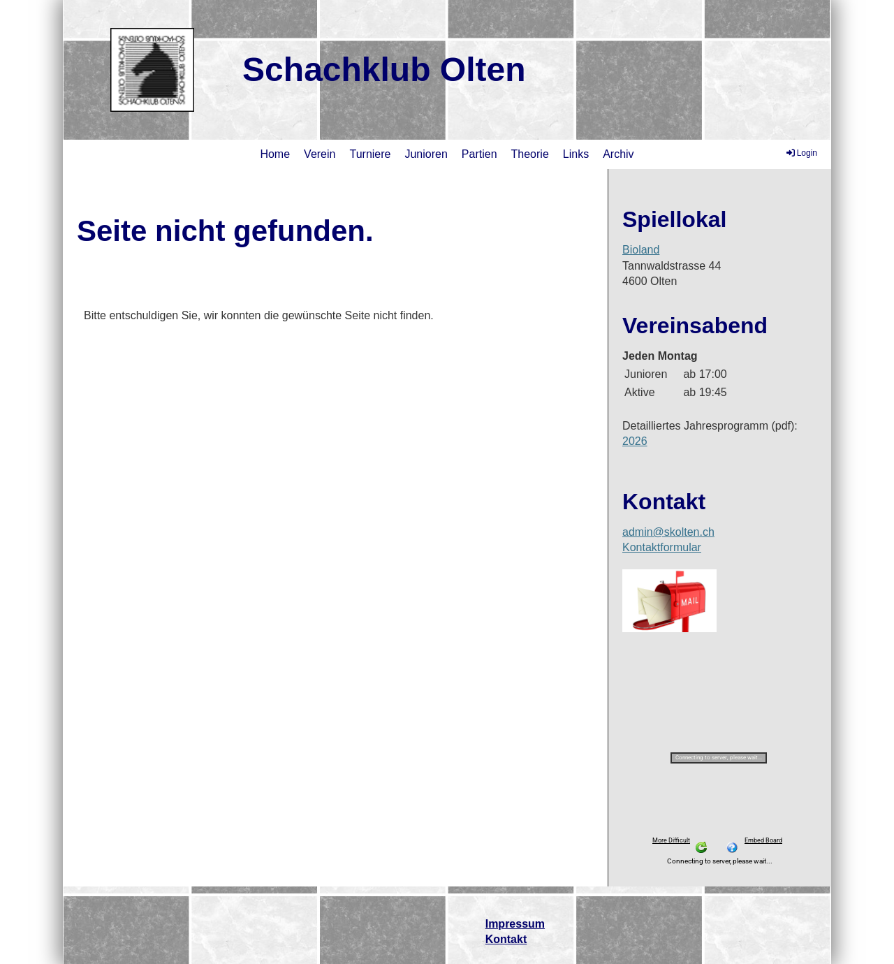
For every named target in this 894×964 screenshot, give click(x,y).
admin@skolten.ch (668, 532)
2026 (634, 441)
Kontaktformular (661, 547)
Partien (479, 154)
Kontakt (506, 939)
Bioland (640, 250)
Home (275, 154)
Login (800, 153)
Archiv (618, 154)
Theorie (530, 154)
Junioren (425, 154)
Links (576, 154)
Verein (319, 154)
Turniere (369, 154)
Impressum (515, 924)
